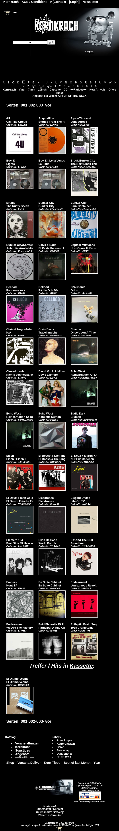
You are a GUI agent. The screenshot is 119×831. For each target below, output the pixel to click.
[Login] (74, 2)
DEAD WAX (64, 757)
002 (32, 105)
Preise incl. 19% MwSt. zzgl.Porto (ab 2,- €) (89, 784)
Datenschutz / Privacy (50, 812)
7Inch (31, 89)
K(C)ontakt (58, 2)
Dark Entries (64, 753)
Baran (60, 747)
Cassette (55, 89)
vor (48, 105)
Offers (112, 89)
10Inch (42, 89)
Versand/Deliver (29, 762)
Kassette (81, 666)
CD (65, 89)
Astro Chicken (66, 743)
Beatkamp (63, 750)
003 (39, 105)
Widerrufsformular (50, 815)
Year (97, 762)
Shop (10, 762)
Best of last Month (77, 762)
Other (59, 92)
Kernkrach (9, 89)
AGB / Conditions (34, 2)
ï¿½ (34, 86)
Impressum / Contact (50, 809)
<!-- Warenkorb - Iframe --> (59, 829)
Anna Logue (64, 740)
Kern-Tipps (52, 762)
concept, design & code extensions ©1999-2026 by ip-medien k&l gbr (57, 825)
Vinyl (22, 89)
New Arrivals (97, 89)
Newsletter (90, 2)
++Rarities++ (78, 89)
